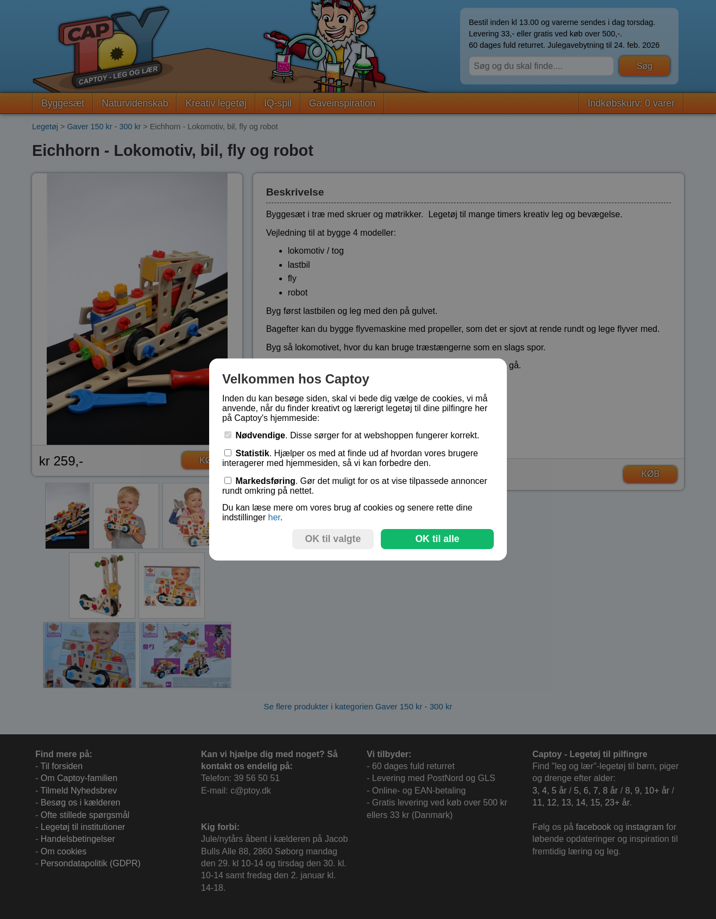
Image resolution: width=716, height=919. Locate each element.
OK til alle (437, 538)
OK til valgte (333, 538)
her (274, 517)
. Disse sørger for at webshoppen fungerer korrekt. (352, 435)
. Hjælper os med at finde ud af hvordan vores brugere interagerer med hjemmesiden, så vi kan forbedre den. (350, 458)
